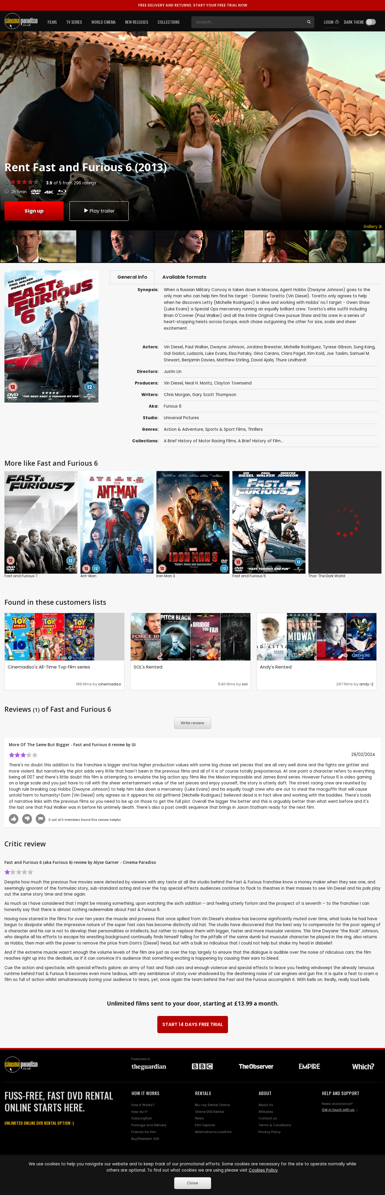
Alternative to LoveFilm (213, 1132)
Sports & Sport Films (225, 430)
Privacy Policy (269, 1132)
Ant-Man (88, 575)
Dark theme (354, 22)
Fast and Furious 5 (249, 575)
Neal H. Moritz (198, 383)
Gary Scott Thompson (214, 395)
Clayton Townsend (233, 383)
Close (192, 1183)
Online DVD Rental (209, 1111)
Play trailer (99, 210)
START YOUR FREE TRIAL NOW (192, 5)
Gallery (372, 226)
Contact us (267, 1118)
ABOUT (265, 1093)
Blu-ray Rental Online (212, 1105)
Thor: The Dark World (326, 575)
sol (245, 684)
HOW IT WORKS (145, 1093)
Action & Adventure (183, 430)
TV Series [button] (74, 22)
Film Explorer (205, 1125)
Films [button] (52, 22)
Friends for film (143, 1132)
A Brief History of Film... (260, 441)
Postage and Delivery (148, 1125)
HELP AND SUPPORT (340, 1093)
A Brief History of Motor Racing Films (200, 441)
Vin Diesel (173, 383)
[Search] (247, 22)
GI (134, 745)
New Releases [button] (136, 22)
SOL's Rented (148, 667)
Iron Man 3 (165, 575)
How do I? (139, 1111)
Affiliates (265, 1111)
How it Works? (142, 1105)
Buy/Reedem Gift (145, 1138)
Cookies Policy (263, 1170)
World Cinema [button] (103, 22)
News (199, 1118)
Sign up (34, 210)
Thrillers (255, 430)
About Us (265, 1105)
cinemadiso (109, 684)
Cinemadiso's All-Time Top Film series (49, 667)
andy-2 (366, 684)
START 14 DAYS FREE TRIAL (192, 1024)
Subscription (141, 1118)
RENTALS (203, 1093)
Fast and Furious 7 (21, 575)
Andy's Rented (276, 667)
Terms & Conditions (274, 1125)
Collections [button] (168, 22)
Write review (192, 723)
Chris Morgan (177, 395)
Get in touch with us (338, 1110)
